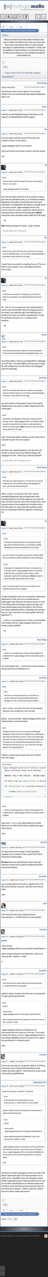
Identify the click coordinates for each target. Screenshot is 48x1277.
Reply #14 (4, 910)
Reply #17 (4, 1061)
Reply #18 (4, 1086)
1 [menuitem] (3, 62)
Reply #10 (4, 644)
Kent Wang (42, 83)
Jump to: (4, 1219)
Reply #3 (4, 172)
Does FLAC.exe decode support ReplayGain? (20, 30)
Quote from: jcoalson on (17, 1091)
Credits (18, 1236)
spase (44, 334)
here (29, 55)
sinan (44, 106)
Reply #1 (4, 110)
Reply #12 (4, 847)
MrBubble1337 (40, 1082)
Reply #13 (4, 880)
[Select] (8, 764)
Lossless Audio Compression (11, 27)
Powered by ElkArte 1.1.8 (8, 1236)
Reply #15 (4, 936)
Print (5, 67)
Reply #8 (4, 472)
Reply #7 (4, 381)
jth (46, 129)
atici (45, 903)
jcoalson (43, 378)
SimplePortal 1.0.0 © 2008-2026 (31, 1236)
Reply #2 (4, 134)
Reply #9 (4, 528)
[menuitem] (5, 66)
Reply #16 (4, 974)
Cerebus (14, 823)
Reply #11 (4, 681)
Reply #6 (4, 342)
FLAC (21, 27)
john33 (44, 842)
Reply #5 (4, 285)
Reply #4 (4, 242)
